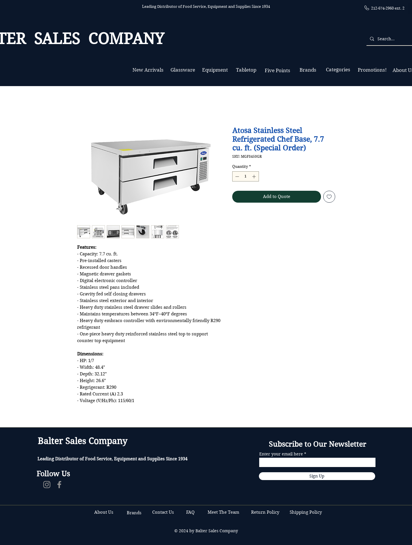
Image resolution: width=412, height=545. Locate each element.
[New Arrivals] (148, 70)
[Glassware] (183, 70)
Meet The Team (223, 512)
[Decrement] (236, 176)
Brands (134, 512)
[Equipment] (215, 70)
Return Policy (265, 512)
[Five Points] (278, 70)
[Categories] (338, 69)
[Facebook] (59, 484)
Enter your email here (281, 454)
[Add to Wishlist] (329, 197)
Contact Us (163, 512)
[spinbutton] (245, 176)
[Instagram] (47, 484)
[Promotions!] (372, 70)
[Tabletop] (246, 70)
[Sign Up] (317, 476)
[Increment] (254, 176)
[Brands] (308, 70)
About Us (103, 512)
